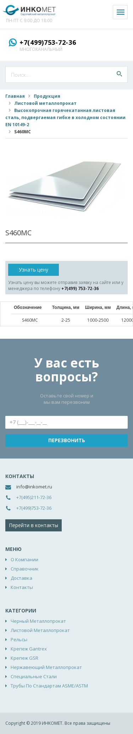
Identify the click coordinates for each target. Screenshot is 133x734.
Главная (15, 96)
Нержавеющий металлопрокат (46, 667)
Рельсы (19, 639)
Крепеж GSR (24, 658)
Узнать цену (33, 269)
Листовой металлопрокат (45, 103)
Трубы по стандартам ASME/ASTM (49, 685)
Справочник (25, 569)
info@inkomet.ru (34, 486)
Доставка (21, 578)
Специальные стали (34, 676)
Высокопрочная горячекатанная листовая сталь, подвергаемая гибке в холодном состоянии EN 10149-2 (65, 117)
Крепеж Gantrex (29, 648)
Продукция (47, 96)
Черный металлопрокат (38, 621)
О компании (24, 559)
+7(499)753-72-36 (48, 42)
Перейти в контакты (33, 525)
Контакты (22, 587)
